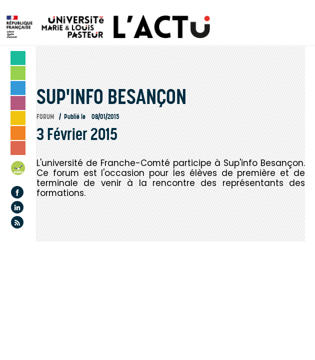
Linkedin (17, 207)
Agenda (18, 169)
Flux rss (17, 222)
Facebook (17, 192)
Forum (45, 116)
